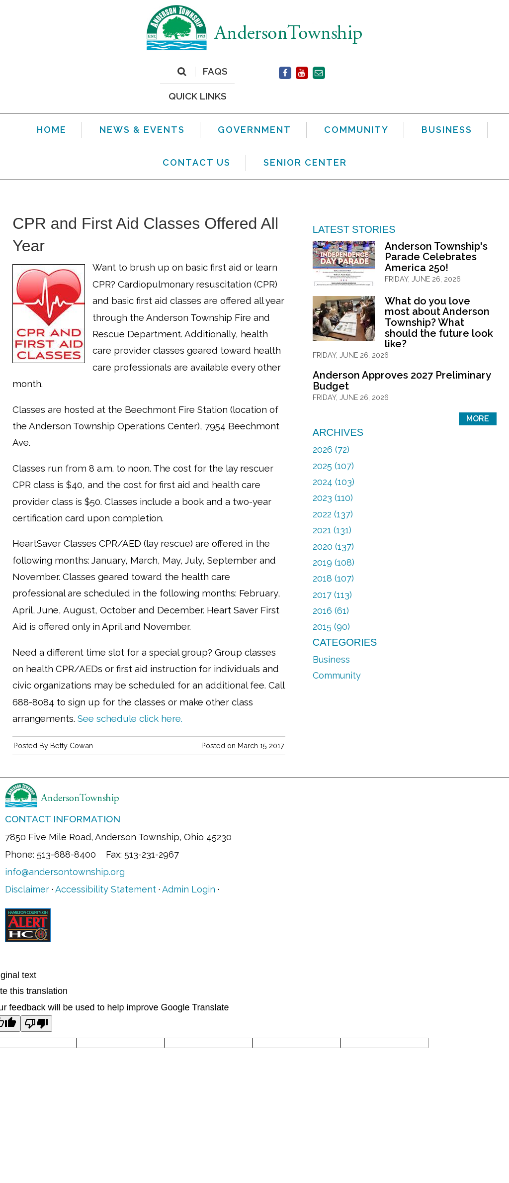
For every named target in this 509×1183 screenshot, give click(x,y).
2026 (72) (331, 449)
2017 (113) (332, 595)
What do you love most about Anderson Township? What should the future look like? (439, 322)
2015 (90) (331, 626)
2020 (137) (333, 546)
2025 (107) (333, 466)
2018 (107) (333, 578)
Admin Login (188, 889)
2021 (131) (332, 530)
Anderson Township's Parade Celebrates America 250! (436, 257)
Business (331, 659)
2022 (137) (333, 514)
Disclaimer (27, 889)
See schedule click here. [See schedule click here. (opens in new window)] (130, 718)
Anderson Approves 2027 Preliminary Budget (402, 380)
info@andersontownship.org (65, 872)
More (477, 418)
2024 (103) (333, 482)
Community (337, 675)
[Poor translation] (36, 1023)
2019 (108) (333, 562)
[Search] (181, 72)
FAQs (215, 72)
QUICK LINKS (198, 96)
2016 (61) (331, 610)
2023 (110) (333, 498)
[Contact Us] (319, 73)
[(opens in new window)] (285, 73)
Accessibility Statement (105, 889)
